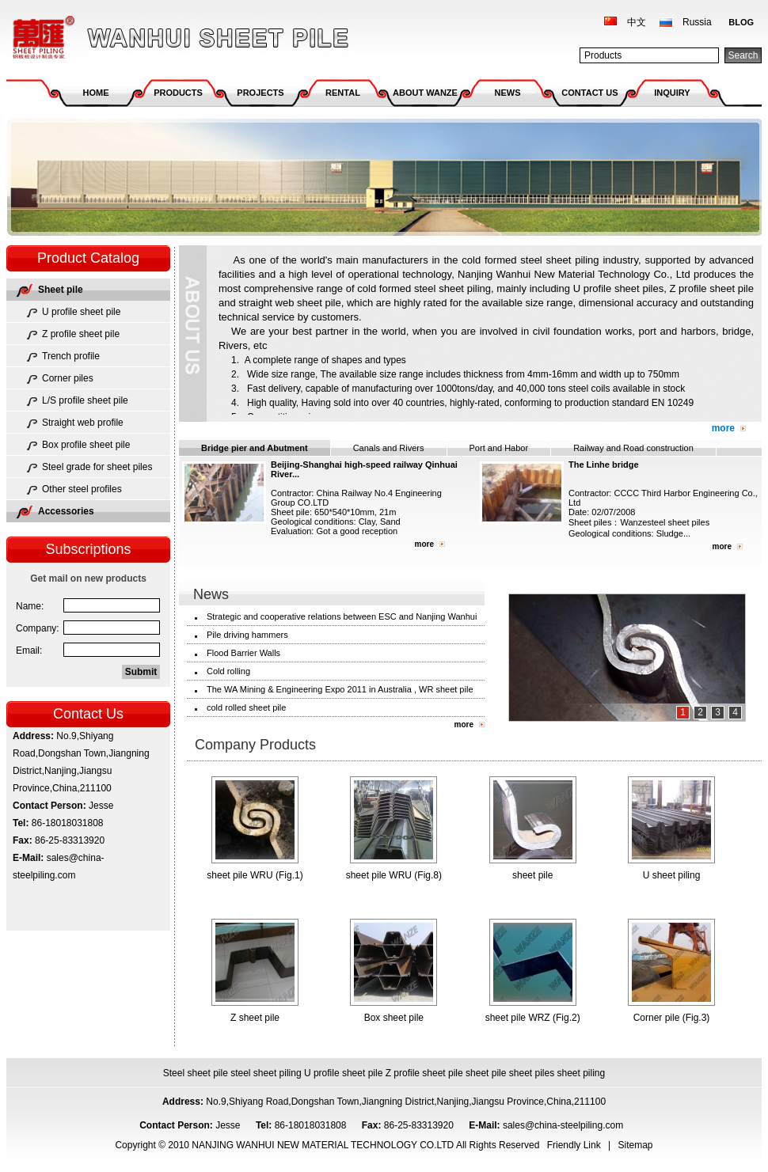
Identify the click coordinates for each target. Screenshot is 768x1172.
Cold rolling (228, 671)
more (723, 428)
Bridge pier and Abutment (254, 448)
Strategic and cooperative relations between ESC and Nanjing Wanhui (342, 616)
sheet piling (581, 1073)
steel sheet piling (265, 1073)
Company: (37, 628)
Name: (30, 606)
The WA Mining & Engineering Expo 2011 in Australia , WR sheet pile (340, 689)
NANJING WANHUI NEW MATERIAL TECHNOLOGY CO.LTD (178, 37)
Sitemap (635, 1145)
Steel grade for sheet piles (97, 466)
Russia (697, 22)
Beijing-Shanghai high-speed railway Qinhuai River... (364, 469)
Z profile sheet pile (81, 333)
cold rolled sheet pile (246, 707)
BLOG (741, 22)
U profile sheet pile (81, 311)
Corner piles (67, 378)
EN (658, 402)
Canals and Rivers (388, 448)
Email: (29, 650)
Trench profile (71, 356)
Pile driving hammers (247, 634)
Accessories (66, 511)
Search (743, 55)
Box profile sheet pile (86, 444)
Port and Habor (499, 448)
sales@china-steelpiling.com (564, 1125)
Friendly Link (574, 1145)
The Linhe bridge (603, 464)
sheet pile (486, 1073)
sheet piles (531, 1073)
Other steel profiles (82, 489)
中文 (636, 22)
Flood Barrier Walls (243, 653)
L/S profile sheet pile (85, 400)
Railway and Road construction (633, 448)
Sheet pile (60, 289)
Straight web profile (83, 422)
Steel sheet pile (195, 1073)
